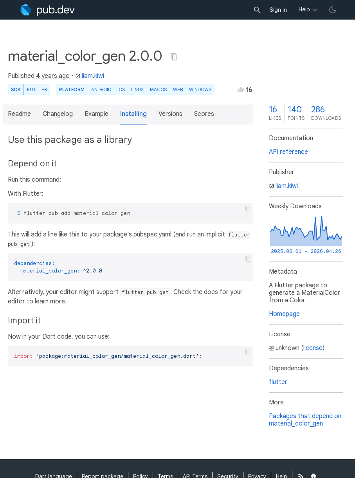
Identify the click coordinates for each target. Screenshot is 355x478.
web (178, 89)
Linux (137, 89)
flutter (278, 382)
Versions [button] (170, 114)
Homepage (284, 314)
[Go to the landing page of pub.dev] (47, 10)
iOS (121, 89)
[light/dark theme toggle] (332, 9)
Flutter (37, 89)
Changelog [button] (58, 114)
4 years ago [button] (53, 76)
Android (101, 89)
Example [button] (96, 114)
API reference (288, 152)
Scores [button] (204, 114)
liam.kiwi (89, 76)
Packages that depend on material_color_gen (305, 419)
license (313, 348)
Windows (200, 89)
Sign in (278, 9)
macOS (158, 89)
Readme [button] (19, 114)
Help (304, 9)
